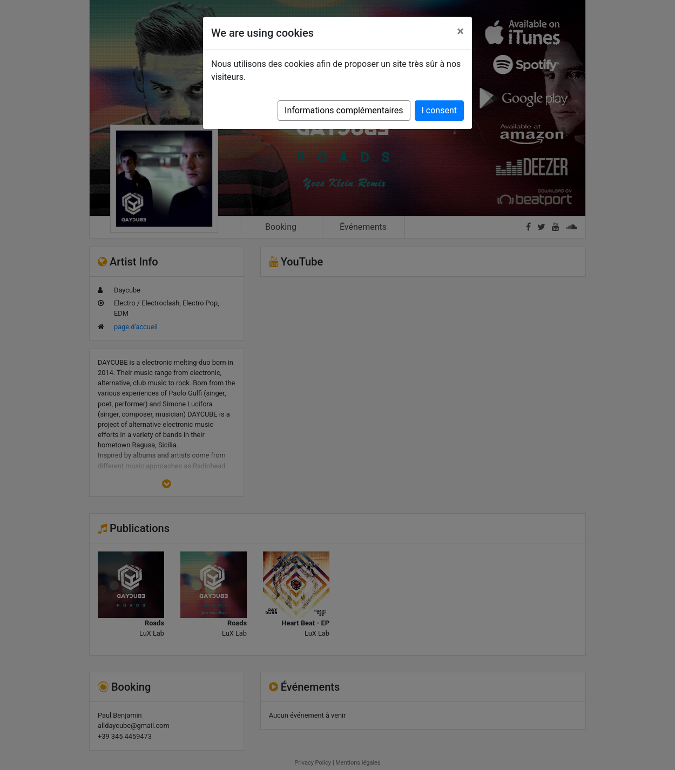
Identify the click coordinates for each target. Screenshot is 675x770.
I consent (439, 110)
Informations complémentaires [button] (344, 110)
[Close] (460, 31)
